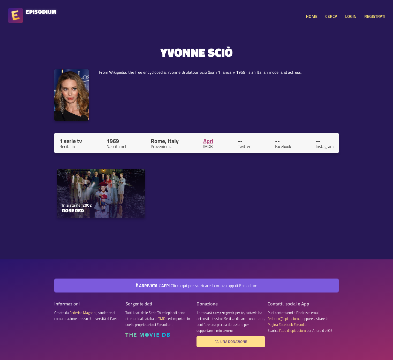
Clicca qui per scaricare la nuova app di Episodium (196, 285)
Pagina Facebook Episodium (288, 324)
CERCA (331, 16)
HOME (312, 16)
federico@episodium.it (285, 318)
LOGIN (351, 16)
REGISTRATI (374, 16)
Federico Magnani (83, 313)
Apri (208, 141)
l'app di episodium (292, 330)
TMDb (162, 318)
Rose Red (73, 210)
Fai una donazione (231, 341)
